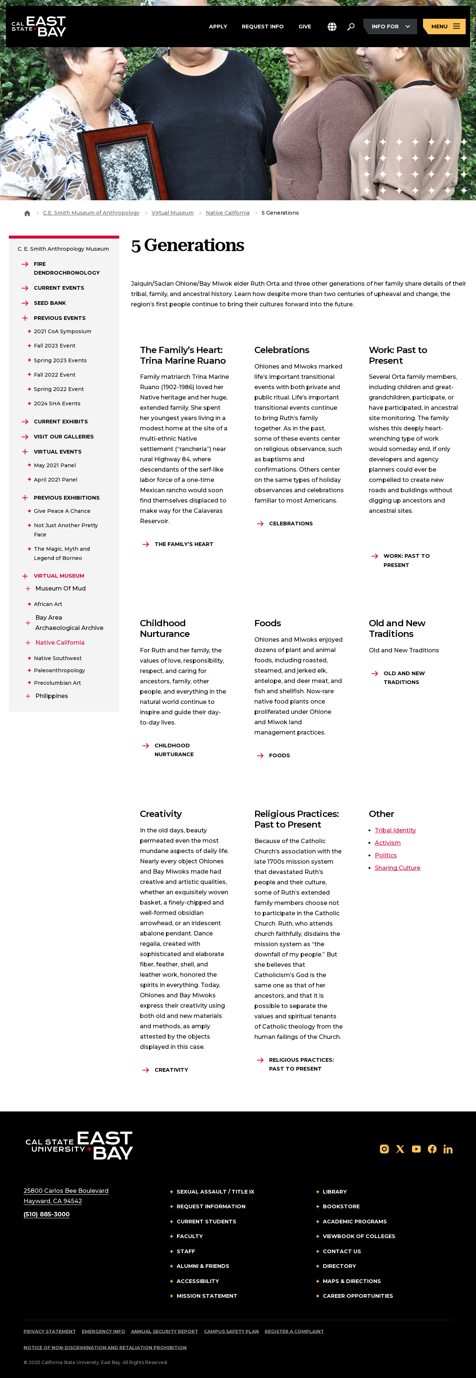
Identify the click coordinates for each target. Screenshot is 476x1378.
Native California (228, 212)
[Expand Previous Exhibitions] (25, 497)
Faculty (190, 1236)
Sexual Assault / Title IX (215, 1191)
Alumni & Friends (203, 1266)
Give (305, 26)
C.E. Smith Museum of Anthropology (91, 212)
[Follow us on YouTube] (416, 1148)
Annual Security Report (164, 1331)
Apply (218, 26)
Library (335, 1191)
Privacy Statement (50, 1331)
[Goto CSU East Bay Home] (27, 213)
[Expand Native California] (28, 643)
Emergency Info (103, 1331)
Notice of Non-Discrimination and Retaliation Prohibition (105, 1347)
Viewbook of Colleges (359, 1236)
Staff (186, 1251)
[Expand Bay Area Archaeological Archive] (28, 623)
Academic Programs (355, 1221)
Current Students (206, 1221)
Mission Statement (207, 1296)
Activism (388, 842)
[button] (332, 26)
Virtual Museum (173, 212)
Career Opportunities (358, 1296)
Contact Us (342, 1251)
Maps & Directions (352, 1281)
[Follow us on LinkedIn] (448, 1148)
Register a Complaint (294, 1331)
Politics (386, 855)
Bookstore (341, 1206)
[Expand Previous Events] (25, 318)
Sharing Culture (397, 867)
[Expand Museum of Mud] (28, 589)
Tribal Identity (395, 830)
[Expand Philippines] (28, 696)
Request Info (263, 26)
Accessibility (198, 1281)
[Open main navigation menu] (444, 27)
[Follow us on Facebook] (432, 1148)
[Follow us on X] (400, 1148)
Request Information (211, 1206)
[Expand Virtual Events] (25, 451)
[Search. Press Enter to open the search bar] (350, 26)
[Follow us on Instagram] (384, 1148)
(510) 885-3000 (47, 1214)
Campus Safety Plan (231, 1331)
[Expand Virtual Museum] (25, 576)
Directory (339, 1266)
